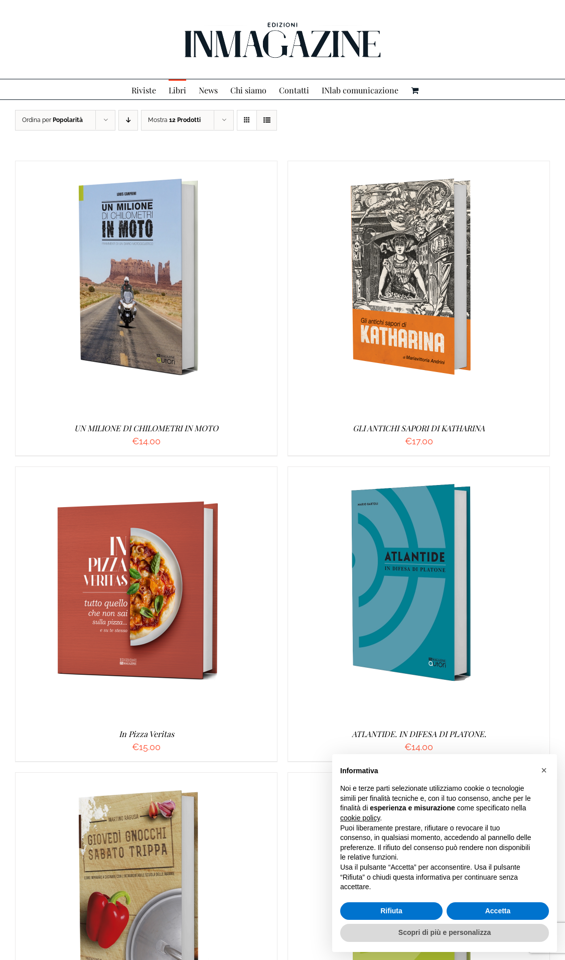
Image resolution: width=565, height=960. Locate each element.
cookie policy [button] (360, 818)
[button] (544, 770)
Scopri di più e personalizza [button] (444, 932)
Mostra (174, 120)
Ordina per (52, 120)
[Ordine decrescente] (128, 120)
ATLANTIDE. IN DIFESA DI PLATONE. (419, 734)
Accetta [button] (498, 911)
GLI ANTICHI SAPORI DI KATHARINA (419, 428)
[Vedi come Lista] (266, 120)
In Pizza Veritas (146, 734)
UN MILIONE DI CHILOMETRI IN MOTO (146, 428)
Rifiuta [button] (391, 911)
